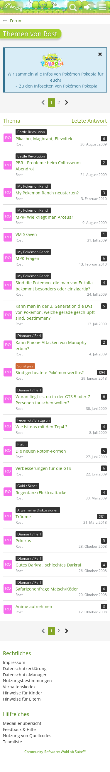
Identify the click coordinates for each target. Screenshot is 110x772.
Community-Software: (55, 751)
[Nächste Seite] (66, 102)
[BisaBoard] (13, 7)
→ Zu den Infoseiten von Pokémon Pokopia (55, 86)
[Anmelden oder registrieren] (88, 7)
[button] (102, 7)
